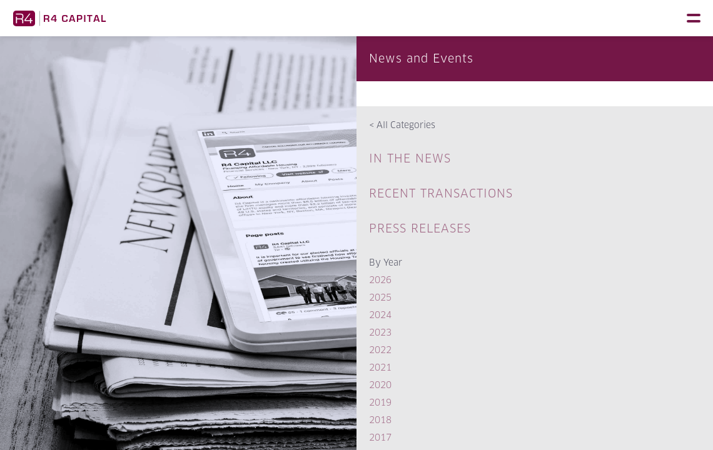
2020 (380, 384)
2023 (380, 332)
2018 (380, 419)
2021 (380, 367)
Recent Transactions (441, 193)
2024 (380, 314)
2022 (380, 349)
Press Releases (420, 228)
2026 (380, 279)
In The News (410, 158)
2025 (380, 297)
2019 (380, 402)
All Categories (402, 124)
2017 (380, 437)
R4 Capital (59, 18)
